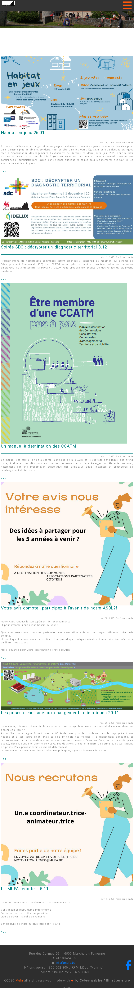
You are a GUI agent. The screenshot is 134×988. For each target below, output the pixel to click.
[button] (10, 14)
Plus (3, 171)
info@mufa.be (66, 963)
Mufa (19, 980)
